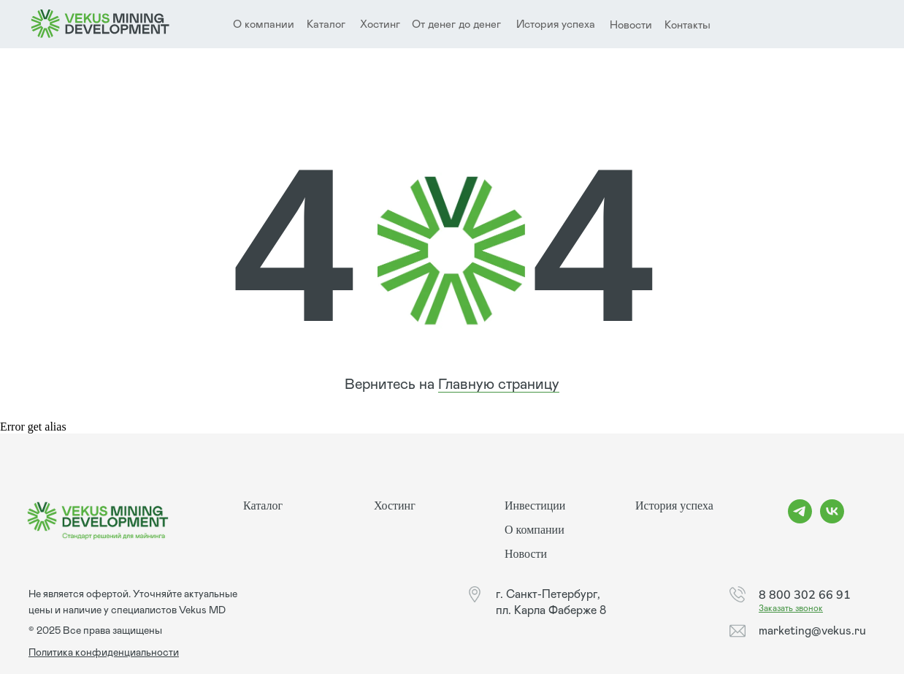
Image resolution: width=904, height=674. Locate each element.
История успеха (555, 24)
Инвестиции (535, 505)
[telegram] (800, 519)
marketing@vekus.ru (812, 631)
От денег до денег (456, 24)
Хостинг (380, 24)
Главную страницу (498, 384)
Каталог (326, 24)
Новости (631, 25)
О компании (534, 529)
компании (269, 24)
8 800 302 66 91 (805, 594)
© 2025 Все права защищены (95, 631)
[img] (100, 24)
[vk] (832, 519)
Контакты (687, 25)
